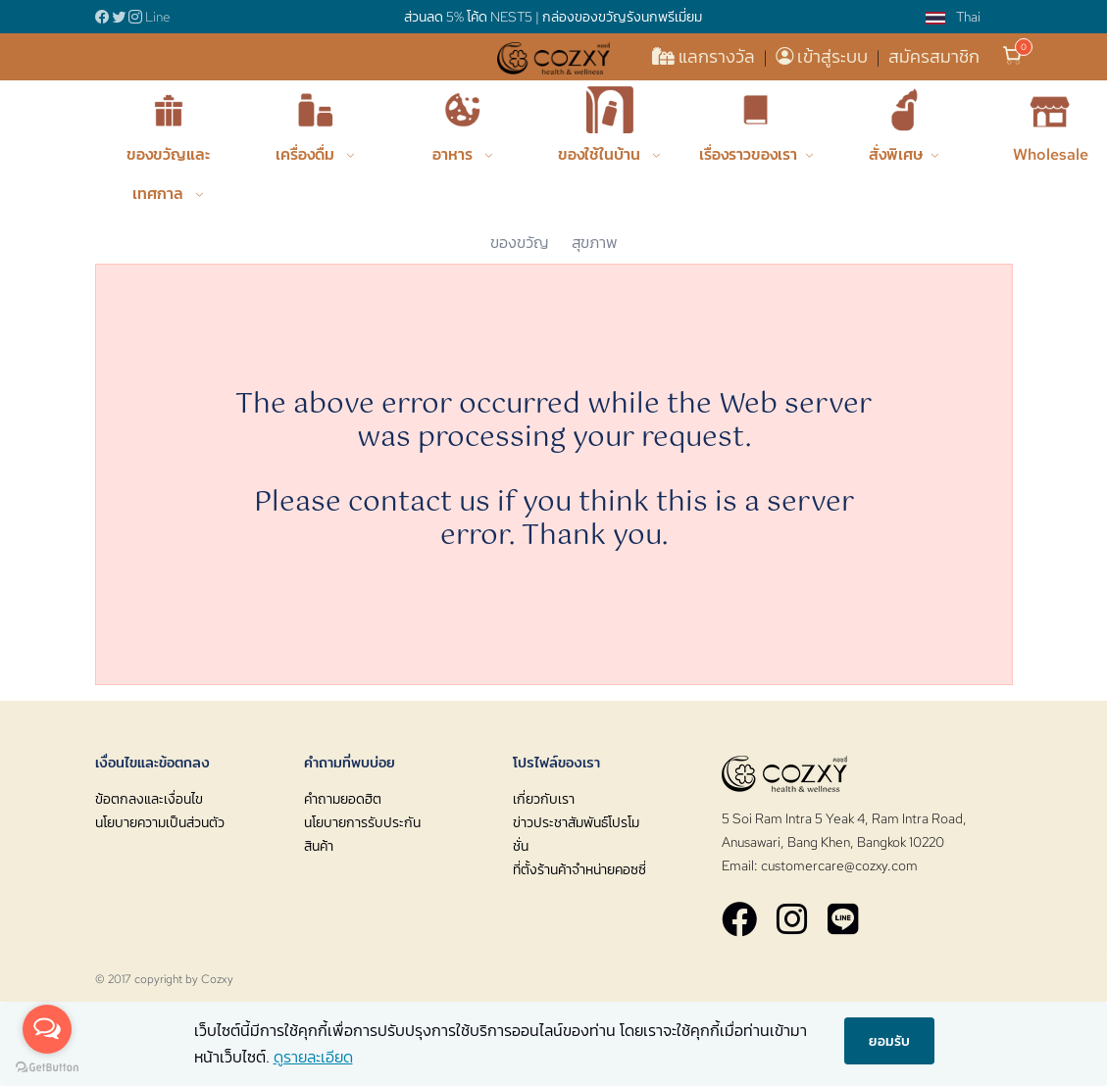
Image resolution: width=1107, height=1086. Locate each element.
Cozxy (217, 979)
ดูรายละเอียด (313, 1057)
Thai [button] (953, 16)
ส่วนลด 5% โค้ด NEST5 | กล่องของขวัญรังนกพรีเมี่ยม (553, 16)
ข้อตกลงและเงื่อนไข (149, 799)
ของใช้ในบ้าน (601, 154)
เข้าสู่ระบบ (824, 56)
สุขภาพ (595, 242)
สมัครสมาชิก (934, 56)
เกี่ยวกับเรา (544, 799)
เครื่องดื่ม (307, 154)
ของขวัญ (519, 242)
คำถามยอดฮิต (342, 799)
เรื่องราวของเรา (748, 154)
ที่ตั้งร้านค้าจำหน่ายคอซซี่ (579, 869)
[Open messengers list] (47, 1029)
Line (158, 16)
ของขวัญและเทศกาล (168, 174)
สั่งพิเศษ (896, 154)
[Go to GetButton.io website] (47, 1066)
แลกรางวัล (705, 56)
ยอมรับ (889, 1039)
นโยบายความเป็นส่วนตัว (160, 822)
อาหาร (454, 154)
